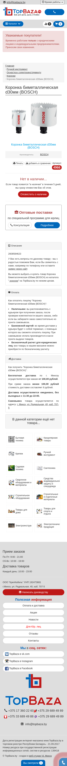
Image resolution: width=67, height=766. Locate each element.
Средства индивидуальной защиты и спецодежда (52, 482)
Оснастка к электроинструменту (24, 72)
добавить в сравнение (38, 163)
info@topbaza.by (14, 2)
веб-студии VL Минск (40, 755)
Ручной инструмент (17, 69)
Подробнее (47, 225)
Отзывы (33, 633)
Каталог (11, 23)
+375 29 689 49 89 (48, 710)
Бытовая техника (20, 439)
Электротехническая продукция (52, 525)
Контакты (33, 640)
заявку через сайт (17, 269)
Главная (9, 65)
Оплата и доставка (33, 605)
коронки (13, 280)
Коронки (11, 75)
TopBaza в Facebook (19, 668)
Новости (33, 619)
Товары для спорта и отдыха (49, 511)
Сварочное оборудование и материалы (23, 482)
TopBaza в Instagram (19, 661)
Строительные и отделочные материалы (51, 497)
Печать (18, 163)
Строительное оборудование (23, 496)
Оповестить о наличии (33, 194)
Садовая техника (20, 467)
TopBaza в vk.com (17, 654)
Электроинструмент (24, 525)
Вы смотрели (33, 763)
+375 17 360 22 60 (19, 710)
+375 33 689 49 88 (18, 716)
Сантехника (49, 468)
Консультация (19, 225)
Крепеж (19, 453)
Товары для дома (21, 511)
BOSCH (44, 154)
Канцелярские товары (51, 439)
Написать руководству (33, 592)
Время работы (52, 2)
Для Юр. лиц (33, 626)
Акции (33, 612)
